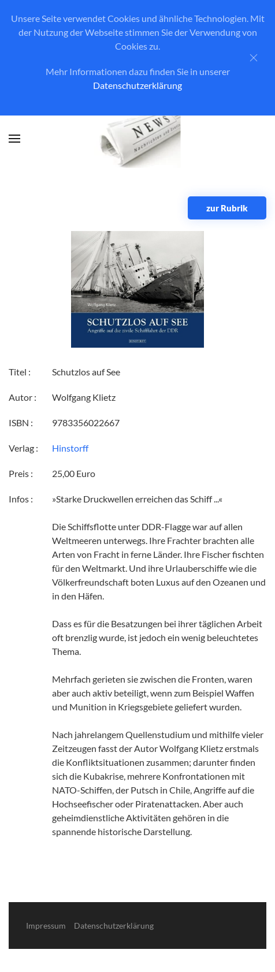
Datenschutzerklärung (137, 85)
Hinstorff (70, 447)
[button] (14, 139)
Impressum (46, 925)
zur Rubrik (227, 208)
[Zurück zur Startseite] (138, 139)
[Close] (254, 58)
